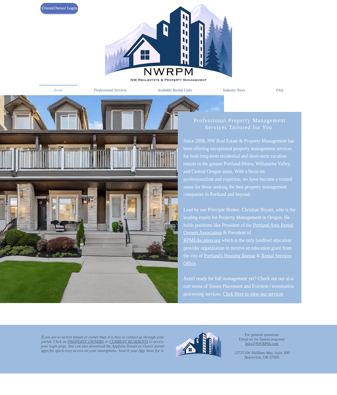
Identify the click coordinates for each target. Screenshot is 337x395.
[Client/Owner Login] (59, 8)
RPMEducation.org (201, 240)
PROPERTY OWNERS (86, 341)
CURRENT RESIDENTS (128, 341)
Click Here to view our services (253, 294)
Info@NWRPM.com (261, 344)
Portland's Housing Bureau (229, 255)
